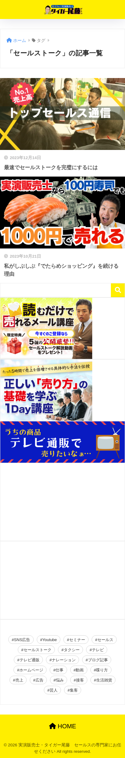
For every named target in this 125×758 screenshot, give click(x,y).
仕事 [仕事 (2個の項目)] (59, 670)
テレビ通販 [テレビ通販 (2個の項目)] (30, 660)
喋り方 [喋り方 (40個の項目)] (102, 670)
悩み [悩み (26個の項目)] (60, 680)
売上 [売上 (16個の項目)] (19, 680)
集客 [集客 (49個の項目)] (74, 690)
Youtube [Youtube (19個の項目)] (49, 639)
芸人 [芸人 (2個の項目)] (54, 690)
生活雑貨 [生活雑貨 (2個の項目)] (104, 680)
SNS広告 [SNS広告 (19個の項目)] (22, 639)
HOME (62, 726)
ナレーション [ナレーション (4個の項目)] (64, 660)
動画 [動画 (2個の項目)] (80, 670)
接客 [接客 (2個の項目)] (80, 680)
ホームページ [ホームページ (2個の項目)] (31, 670)
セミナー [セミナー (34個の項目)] (77, 639)
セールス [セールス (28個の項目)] (105, 639)
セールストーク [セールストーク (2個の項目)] (37, 650)
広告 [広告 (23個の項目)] (40, 680)
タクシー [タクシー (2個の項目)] (72, 650)
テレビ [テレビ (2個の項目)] (98, 650)
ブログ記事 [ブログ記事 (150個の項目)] (98, 660)
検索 (118, 290)
